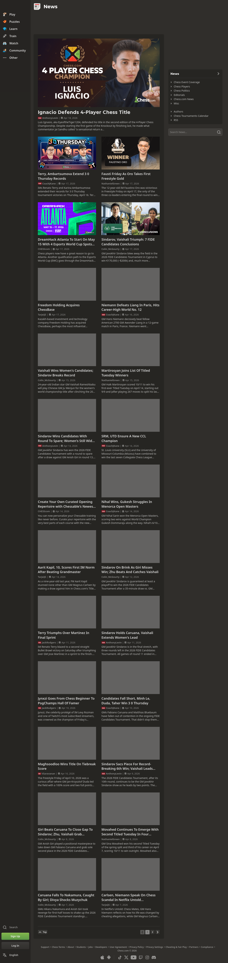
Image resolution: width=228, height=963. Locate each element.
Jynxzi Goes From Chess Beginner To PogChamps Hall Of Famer (66, 700)
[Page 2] (152, 932)
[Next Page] (157, 932)
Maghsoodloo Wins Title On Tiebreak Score (67, 766)
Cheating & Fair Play (176, 947)
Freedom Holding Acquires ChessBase (59, 307)
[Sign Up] (15, 936)
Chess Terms (58, 947)
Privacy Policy (136, 947)
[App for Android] (109, 957)
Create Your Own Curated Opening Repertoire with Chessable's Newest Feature (66, 504)
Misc (176, 103)
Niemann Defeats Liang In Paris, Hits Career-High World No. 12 (130, 307)
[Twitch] (141, 957)
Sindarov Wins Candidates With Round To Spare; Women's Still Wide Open (66, 438)
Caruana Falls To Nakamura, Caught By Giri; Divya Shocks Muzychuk (66, 897)
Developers (101, 947)
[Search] (195, 132)
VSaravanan (48, 773)
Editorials (179, 95)
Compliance (207, 947)
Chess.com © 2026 (127, 950)
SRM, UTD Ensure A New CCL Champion (123, 438)
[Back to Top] (42, 932)
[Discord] (154, 957)
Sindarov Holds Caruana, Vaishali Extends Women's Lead (127, 635)
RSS (176, 120)
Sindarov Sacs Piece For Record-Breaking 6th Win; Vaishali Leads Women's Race (127, 766)
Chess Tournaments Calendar (191, 116)
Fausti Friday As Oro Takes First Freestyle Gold (125, 176)
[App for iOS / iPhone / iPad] (102, 957)
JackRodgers (49, 642)
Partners (193, 947)
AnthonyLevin (50, 118)
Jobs (90, 947)
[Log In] (15, 945)
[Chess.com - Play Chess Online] (15, 6)
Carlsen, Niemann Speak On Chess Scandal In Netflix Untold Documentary (128, 897)
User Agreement (118, 947)
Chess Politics (182, 90)
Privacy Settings (154, 947)
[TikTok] (120, 957)
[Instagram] (147, 957)
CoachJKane (49, 183)
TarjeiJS (42, 314)
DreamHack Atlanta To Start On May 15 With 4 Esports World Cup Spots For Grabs (66, 241)
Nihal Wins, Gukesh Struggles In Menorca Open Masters (126, 504)
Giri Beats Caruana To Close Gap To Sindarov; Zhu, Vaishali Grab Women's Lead (65, 831)
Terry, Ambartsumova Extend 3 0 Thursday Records (63, 176)
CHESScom (44, 249)
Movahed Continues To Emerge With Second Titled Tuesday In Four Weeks (130, 831)
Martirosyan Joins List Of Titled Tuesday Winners (125, 372)
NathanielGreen (110, 183)
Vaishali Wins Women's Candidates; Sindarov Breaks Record (65, 372)
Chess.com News (184, 99)
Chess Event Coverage (187, 82)
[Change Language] (15, 955)
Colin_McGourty (110, 249)
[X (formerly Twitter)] (126, 957)
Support (45, 947)
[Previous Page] (142, 932)
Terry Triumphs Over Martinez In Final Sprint (63, 635)
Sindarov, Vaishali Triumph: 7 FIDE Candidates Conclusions (128, 241)
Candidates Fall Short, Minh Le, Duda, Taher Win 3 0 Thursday (125, 700)
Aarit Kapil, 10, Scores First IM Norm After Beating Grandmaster (66, 569)
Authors (178, 111)
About (71, 947)
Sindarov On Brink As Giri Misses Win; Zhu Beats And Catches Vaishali (129, 569)
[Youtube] (133, 957)
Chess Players (182, 86)
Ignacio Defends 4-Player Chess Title (84, 112)
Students (81, 947)
